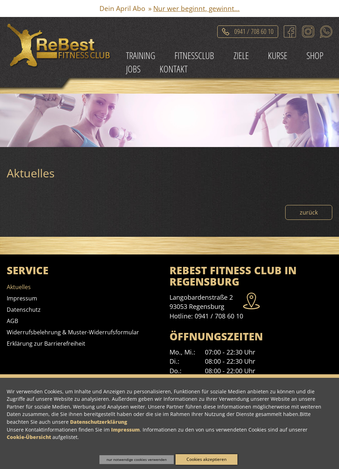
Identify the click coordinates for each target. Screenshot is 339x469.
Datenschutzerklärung (98, 421)
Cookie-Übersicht (29, 437)
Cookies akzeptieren (206, 459)
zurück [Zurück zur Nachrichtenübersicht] (309, 212)
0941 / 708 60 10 (219, 316)
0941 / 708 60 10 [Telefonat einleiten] (254, 30)
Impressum (125, 429)
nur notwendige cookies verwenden (137, 459)
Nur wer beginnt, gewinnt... (196, 8)
